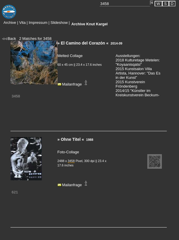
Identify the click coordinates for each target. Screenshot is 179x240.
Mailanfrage (72, 84)
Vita (22, 22)
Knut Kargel (89, 24)
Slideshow (59, 22)
